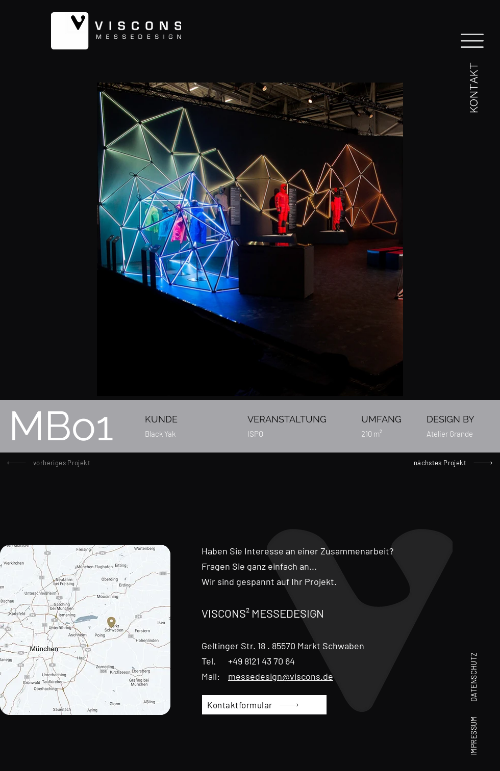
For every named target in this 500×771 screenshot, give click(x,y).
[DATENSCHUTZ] (473, 664)
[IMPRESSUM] (473, 725)
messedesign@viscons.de (280, 676)
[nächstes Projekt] (449, 463)
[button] (473, 85)
